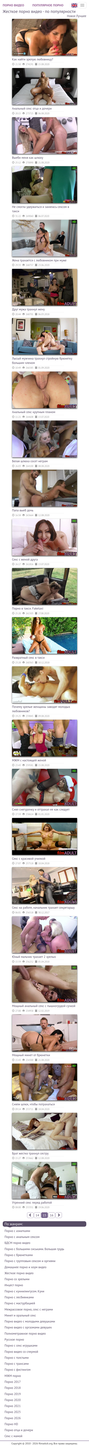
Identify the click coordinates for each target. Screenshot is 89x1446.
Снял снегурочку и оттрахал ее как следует (41, 809)
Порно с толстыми (17, 1358)
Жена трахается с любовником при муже (39, 260)
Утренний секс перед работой (32, 1203)
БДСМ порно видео (17, 1243)
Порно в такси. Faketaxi (27, 608)
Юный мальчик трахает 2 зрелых (34, 957)
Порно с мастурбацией (20, 1303)
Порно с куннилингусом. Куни (24, 1291)
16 (51, 1215)
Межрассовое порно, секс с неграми (29, 1309)
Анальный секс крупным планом (33, 412)
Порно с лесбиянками (19, 1297)
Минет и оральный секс (20, 1315)
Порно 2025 (13, 1412)
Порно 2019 (13, 1394)
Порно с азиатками (17, 1231)
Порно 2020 (13, 1400)
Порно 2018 (13, 1388)
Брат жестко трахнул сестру (30, 1153)
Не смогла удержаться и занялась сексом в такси (40, 209)
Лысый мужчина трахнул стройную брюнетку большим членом (42, 360)
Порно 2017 (13, 1382)
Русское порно (14, 1340)
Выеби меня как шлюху (27, 158)
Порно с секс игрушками (21, 1345)
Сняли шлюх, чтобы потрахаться (33, 1104)
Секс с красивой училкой (28, 859)
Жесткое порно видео (19, 1273)
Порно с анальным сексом (22, 1237)
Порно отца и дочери (19, 1430)
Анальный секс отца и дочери (32, 108)
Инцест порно (14, 1285)
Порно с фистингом (18, 1370)
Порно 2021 (13, 1406)
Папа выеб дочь (22, 510)
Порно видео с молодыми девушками (30, 1321)
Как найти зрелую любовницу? (32, 59)
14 (37, 1215)
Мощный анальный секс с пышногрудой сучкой (43, 1006)
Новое (71, 16)
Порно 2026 (13, 1418)
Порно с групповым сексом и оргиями (30, 1261)
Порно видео (13, 5)
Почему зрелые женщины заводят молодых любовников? (41, 709)
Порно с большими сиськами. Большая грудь (34, 1249)
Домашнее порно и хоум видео (25, 1267)
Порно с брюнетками (19, 1255)
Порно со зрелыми (17, 1279)
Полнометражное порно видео (25, 1334)
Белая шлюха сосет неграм (30, 461)
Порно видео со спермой (21, 1352)
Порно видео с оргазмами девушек (28, 1327)
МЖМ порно (13, 1376)
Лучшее (81, 16)
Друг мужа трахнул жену (28, 309)
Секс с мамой (13, 1436)
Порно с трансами (17, 1364)
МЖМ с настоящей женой (29, 760)
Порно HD (11, 1424)
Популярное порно (47, 5)
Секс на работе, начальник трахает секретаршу (43, 908)
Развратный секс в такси (28, 658)
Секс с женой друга (25, 559)
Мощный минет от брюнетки (31, 1055)
